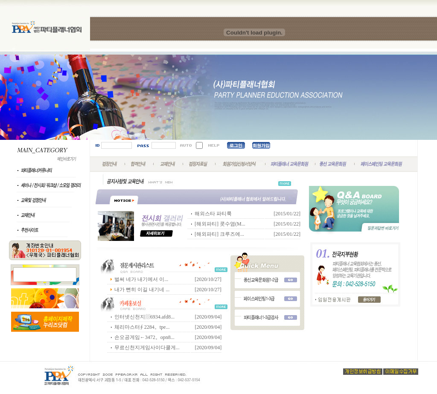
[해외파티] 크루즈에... (219, 234)
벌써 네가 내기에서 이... (141, 279)
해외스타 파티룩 (213, 214)
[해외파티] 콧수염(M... (220, 224)
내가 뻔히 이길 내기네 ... (141, 290)
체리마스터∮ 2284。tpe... (142, 327)
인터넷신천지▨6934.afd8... (144, 317)
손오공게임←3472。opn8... (144, 337)
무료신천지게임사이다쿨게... (147, 348)
